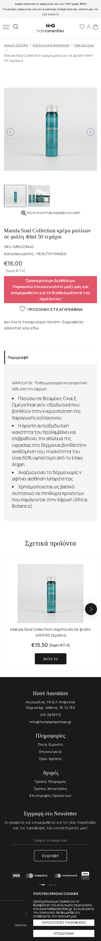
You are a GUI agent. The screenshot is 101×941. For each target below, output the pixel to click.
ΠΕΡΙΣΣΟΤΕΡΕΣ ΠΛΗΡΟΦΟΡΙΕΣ (63, 922)
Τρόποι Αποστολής (50, 788)
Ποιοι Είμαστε (51, 744)
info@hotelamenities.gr (50, 721)
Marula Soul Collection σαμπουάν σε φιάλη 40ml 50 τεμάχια (50, 632)
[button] (91, 609)
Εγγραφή (50, 855)
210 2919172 (50, 714)
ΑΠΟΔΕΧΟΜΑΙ (64, 933)
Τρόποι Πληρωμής (50, 781)
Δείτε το (50, 658)
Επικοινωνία (50, 751)
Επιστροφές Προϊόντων (50, 795)
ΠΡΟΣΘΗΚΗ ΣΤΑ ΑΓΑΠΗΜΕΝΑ (51, 309)
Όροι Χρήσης (50, 758)
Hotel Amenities (50, 28)
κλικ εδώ (31, 328)
